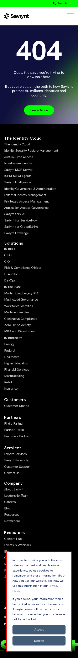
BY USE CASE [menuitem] (12, 287)
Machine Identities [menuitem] (16, 312)
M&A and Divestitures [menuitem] (19, 331)
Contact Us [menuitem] (12, 473)
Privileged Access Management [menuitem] (26, 201)
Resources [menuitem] (11, 514)
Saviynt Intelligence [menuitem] (17, 182)
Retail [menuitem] (8, 382)
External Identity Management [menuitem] (25, 195)
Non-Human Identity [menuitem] (18, 163)
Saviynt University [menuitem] (16, 460)
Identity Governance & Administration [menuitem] (30, 188)
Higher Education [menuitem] (16, 363)
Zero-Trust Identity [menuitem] (17, 325)
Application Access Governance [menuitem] (26, 207)
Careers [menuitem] (10, 502)
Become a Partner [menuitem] (17, 436)
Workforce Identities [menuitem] (18, 306)
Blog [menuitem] (7, 508)
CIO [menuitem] (7, 261)
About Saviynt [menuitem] (13, 489)
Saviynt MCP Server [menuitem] (18, 170)
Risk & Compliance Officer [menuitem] (23, 267)
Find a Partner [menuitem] (14, 423)
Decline (39, 640)
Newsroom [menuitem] (12, 521)
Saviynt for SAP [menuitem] (15, 214)
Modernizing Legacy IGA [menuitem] (21, 293)
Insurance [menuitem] (11, 388)
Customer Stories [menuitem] (16, 406)
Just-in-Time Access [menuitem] (18, 157)
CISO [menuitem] (8, 255)
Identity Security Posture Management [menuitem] (31, 150)
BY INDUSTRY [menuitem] (13, 338)
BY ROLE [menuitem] (10, 249)
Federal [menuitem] (9, 350)
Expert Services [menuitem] (15, 454)
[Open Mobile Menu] (70, 16)
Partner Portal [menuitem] (14, 430)
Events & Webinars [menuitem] (17, 545)
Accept (39, 629)
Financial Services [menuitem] (16, 369)
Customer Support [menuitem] (17, 466)
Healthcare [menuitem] (12, 357)
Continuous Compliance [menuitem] (20, 318)
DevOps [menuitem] (10, 280)
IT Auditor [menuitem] (11, 274)
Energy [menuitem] (9, 344)
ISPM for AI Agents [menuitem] (17, 176)
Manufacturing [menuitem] (14, 376)
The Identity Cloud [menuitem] (17, 144)
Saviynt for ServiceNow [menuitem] (20, 220)
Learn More (39, 110)
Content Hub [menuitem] (13, 539)
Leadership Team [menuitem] (16, 495)
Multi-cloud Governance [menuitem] (21, 299)
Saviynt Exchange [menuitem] (16, 233)
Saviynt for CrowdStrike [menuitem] (21, 226)
